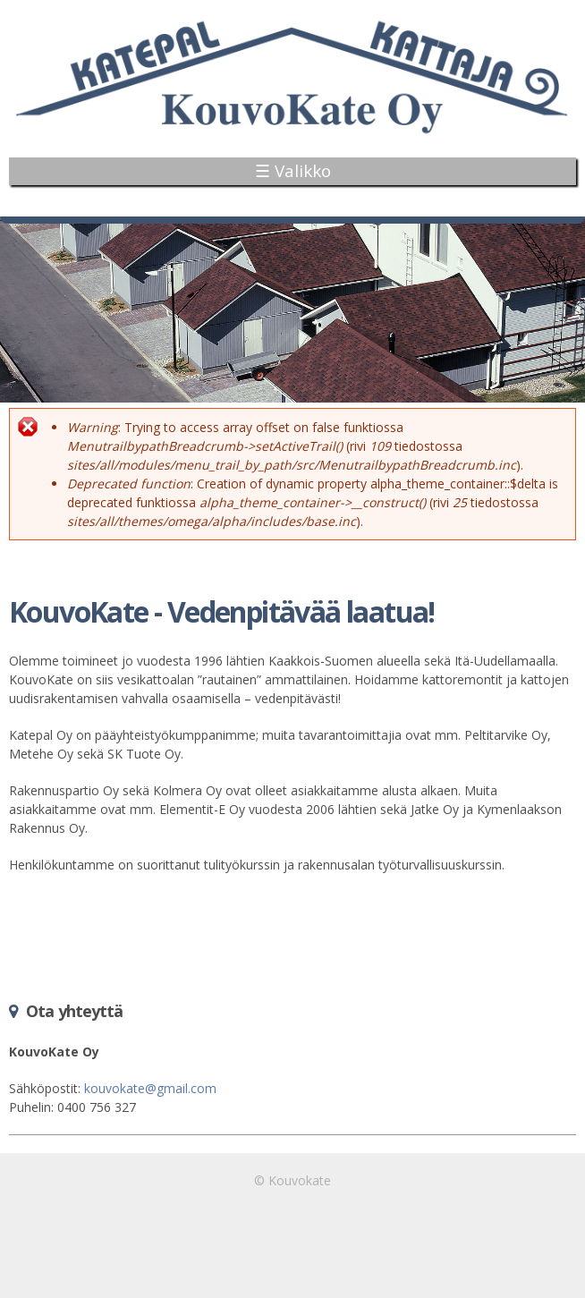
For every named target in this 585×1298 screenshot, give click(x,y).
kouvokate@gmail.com (150, 1088)
